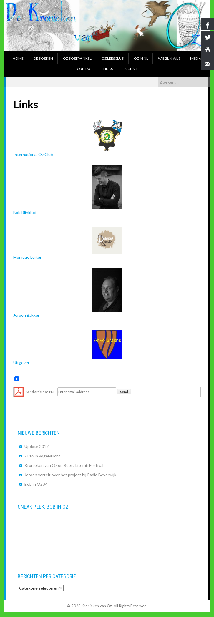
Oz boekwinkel (77, 58)
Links (108, 69)
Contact (85, 69)
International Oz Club (67, 138)
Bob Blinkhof (67, 190)
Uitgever (67, 347)
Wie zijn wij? (169, 58)
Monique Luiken (67, 243)
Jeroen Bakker (67, 292)
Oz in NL (141, 58)
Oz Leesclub (113, 58)
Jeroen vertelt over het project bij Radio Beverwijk (70, 474)
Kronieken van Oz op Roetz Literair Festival (63, 465)
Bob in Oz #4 (36, 484)
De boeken (43, 58)
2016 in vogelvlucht (42, 455)
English (130, 69)
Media (195, 58)
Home (18, 58)
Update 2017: (37, 446)
